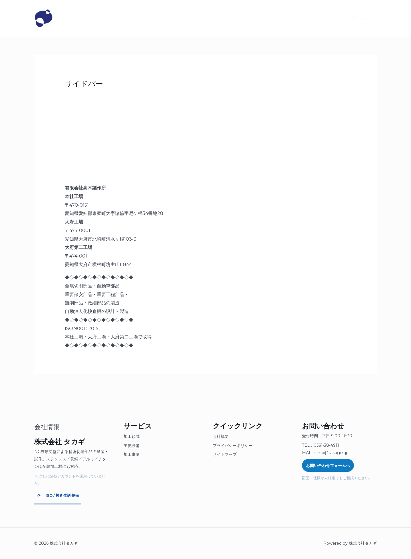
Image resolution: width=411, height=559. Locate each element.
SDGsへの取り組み (208, 18)
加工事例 (132, 454)
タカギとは (75, 18)
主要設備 (132, 445)
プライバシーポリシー (233, 445)
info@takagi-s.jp (332, 452)
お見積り (142, 18)
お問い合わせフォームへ (328, 465)
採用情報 (170, 18)
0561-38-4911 (326, 445)
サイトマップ (225, 454)
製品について (109, 18)
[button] (356, 18)
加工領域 (132, 436)
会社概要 (221, 436)
